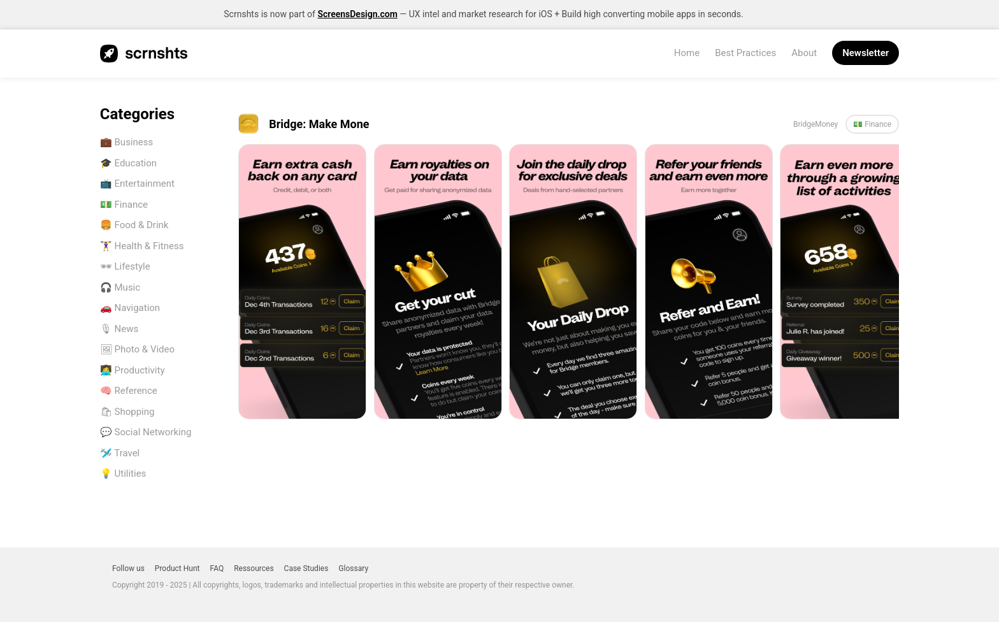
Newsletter (865, 53)
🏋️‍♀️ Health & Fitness (142, 246)
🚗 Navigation (130, 308)
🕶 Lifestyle (125, 266)
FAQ (217, 568)
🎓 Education (128, 163)
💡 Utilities (123, 473)
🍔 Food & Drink (134, 225)
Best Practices (745, 53)
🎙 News (119, 329)
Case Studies (306, 568)
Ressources (253, 568)
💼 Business (126, 142)
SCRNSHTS (143, 53)
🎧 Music (120, 287)
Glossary (353, 568)
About (804, 53)
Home (687, 53)
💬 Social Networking (146, 432)
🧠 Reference (128, 390)
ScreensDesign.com (357, 14)
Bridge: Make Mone (319, 124)
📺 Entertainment (137, 183)
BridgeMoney (815, 124)
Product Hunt (177, 568)
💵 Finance (124, 204)
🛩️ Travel (120, 453)
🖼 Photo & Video (137, 349)
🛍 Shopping (127, 411)
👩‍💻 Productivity (132, 370)
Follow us (128, 568)
